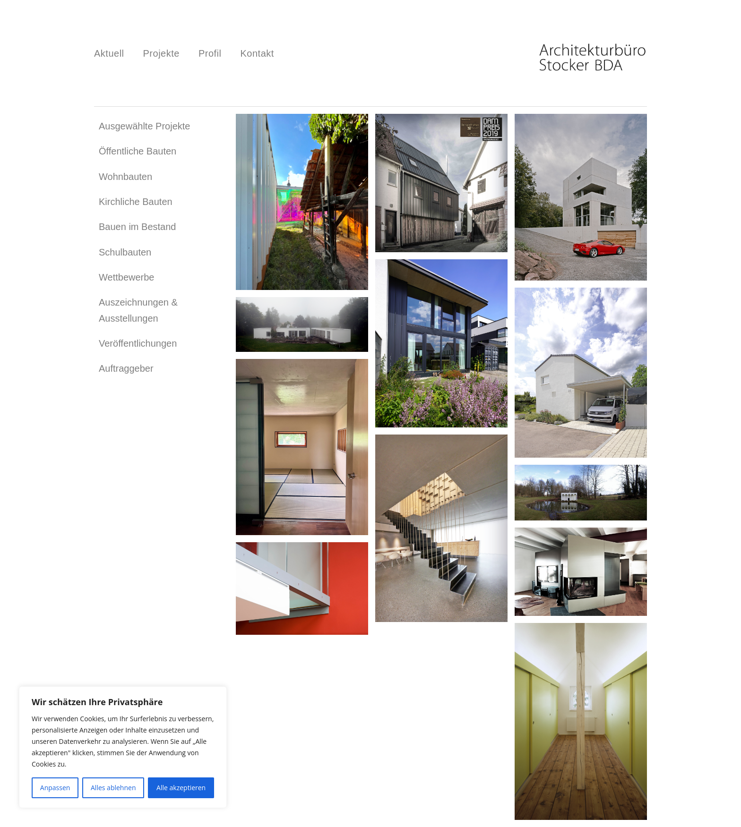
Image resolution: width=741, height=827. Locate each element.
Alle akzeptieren (181, 787)
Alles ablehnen (113, 787)
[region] (123, 747)
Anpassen (55, 787)
